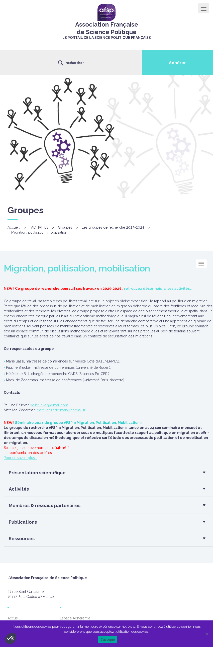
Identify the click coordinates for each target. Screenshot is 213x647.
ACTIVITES (39, 227)
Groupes (65, 227)
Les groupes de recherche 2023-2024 (113, 227)
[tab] (108, 474)
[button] (106, 474)
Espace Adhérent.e (75, 618)
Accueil (14, 227)
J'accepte (108, 639)
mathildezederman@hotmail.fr (61, 410)
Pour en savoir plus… (20, 458)
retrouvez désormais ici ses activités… (158, 289)
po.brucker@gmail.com (49, 405)
